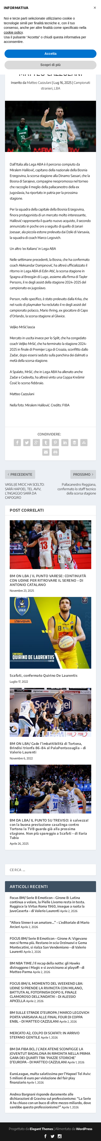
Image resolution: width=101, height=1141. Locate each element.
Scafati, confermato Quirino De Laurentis (43, 675)
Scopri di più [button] (50, 65)
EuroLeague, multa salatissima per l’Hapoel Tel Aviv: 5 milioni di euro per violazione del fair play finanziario (50, 1078)
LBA (57, 88)
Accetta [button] (50, 54)
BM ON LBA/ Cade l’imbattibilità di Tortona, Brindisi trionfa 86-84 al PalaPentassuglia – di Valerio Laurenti (48, 748)
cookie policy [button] (13, 32)
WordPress (84, 1129)
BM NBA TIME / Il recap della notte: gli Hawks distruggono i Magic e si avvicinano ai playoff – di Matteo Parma (47, 967)
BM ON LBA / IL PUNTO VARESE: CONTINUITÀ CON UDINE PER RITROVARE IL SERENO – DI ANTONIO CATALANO (48, 580)
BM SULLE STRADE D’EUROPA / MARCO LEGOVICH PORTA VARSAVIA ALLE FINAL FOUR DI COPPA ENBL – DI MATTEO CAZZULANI (49, 1016)
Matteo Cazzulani (39, 83)
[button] (95, 7)
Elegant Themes (41, 1129)
